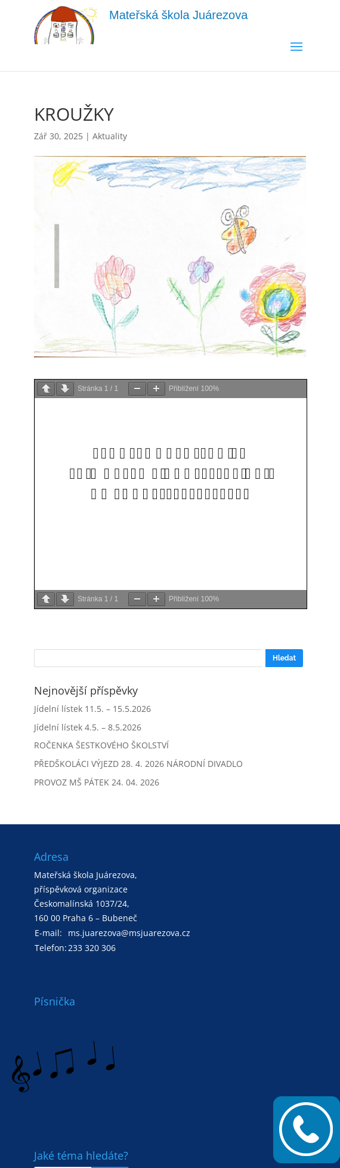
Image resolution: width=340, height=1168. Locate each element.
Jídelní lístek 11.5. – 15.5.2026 (92, 708)
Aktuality (109, 136)
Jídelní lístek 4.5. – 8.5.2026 (87, 727)
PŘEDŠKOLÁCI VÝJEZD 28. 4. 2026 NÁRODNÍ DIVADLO (138, 763)
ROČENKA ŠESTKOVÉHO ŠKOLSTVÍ (101, 745)
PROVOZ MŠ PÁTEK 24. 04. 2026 (96, 782)
